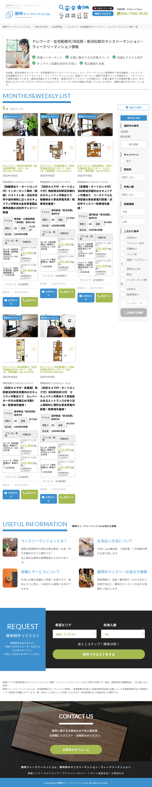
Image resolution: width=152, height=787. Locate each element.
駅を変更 (133, 142)
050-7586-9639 (134, 13)
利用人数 (110, 625)
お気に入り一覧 (104, 8)
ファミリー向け (135, 241)
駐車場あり (133, 293)
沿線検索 (67, 15)
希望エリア (63, 625)
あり (128, 159)
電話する (31, 300)
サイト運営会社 (99, 772)
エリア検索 (61, 15)
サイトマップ (51, 772)
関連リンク (34, 772)
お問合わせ (13, 301)
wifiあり (131, 287)
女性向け (132, 236)
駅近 (129, 273)
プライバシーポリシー (74, 772)
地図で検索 (135, 106)
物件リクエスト (103, 13)
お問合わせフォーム (76, 749)
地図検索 (73, 15)
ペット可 (132, 252)
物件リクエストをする (99, 654)
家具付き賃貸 (86, 15)
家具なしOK (133, 267)
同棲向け (132, 247)
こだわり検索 (79, 15)
